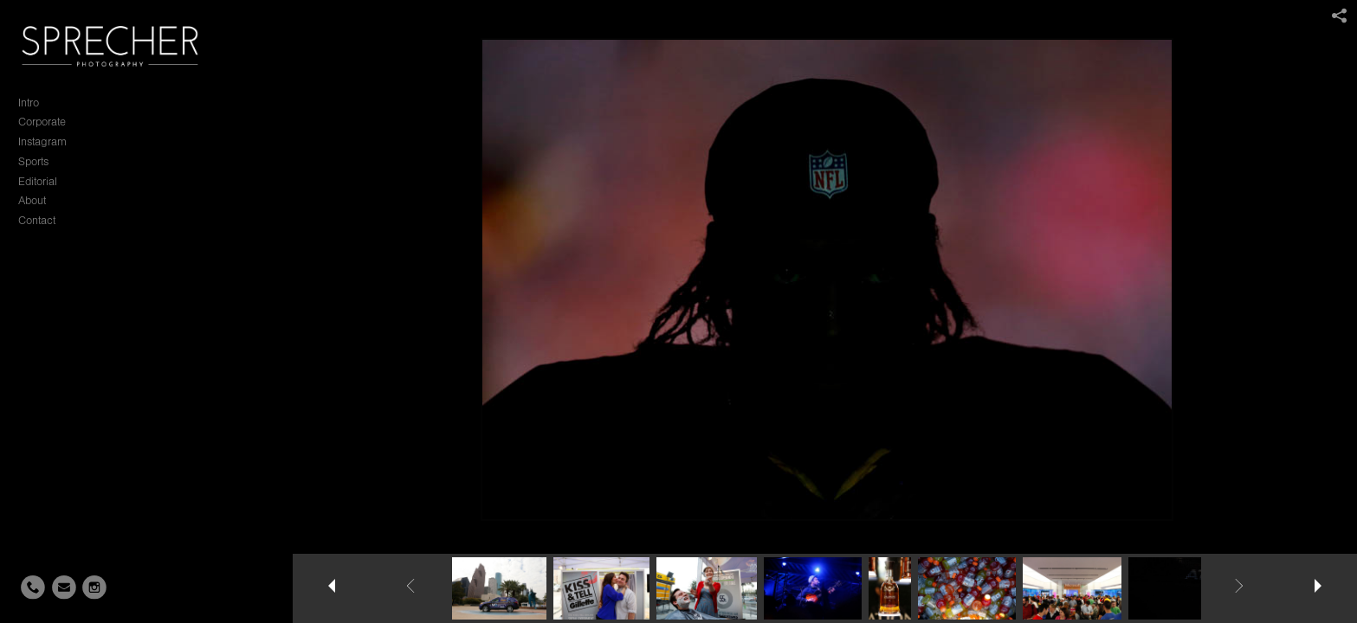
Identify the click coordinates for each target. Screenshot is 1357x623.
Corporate (42, 121)
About (32, 200)
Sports (33, 161)
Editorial (37, 181)
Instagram (42, 141)
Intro (28, 102)
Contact (36, 220)
